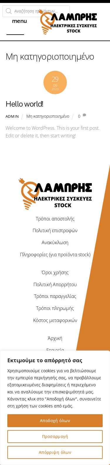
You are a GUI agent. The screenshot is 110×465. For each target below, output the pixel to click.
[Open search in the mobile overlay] (36, 11)
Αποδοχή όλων (55, 420)
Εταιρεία (55, 350)
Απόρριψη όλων (55, 452)
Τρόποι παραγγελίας (55, 296)
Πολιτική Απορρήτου (55, 284)
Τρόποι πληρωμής (55, 308)
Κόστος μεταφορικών (55, 320)
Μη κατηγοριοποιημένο (47, 116)
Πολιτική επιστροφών (55, 230)
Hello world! (24, 104)
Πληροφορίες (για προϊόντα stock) (55, 254)
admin (12, 116)
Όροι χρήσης (55, 272)
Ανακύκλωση (55, 242)
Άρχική (55, 338)
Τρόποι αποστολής (55, 218)
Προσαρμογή (55, 436)
